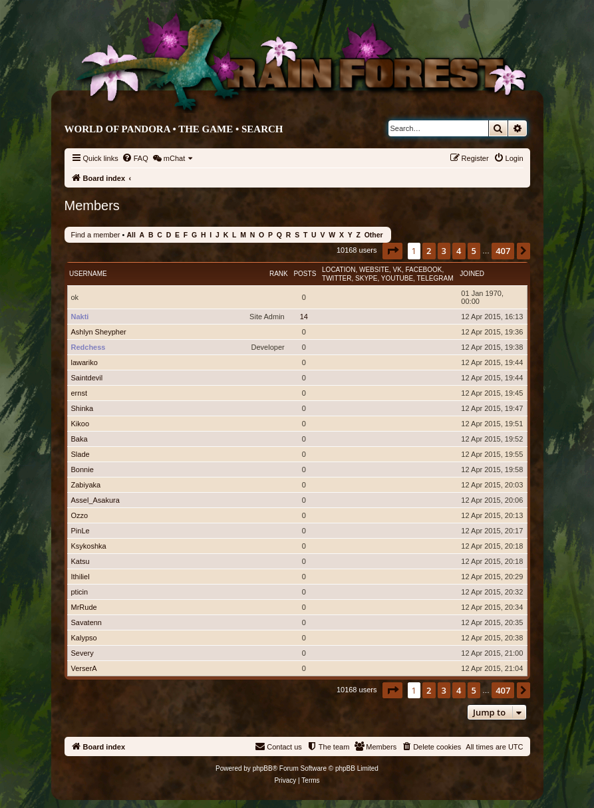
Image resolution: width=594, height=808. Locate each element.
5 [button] (474, 251)
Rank (278, 273)
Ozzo (79, 515)
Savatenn (86, 622)
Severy (82, 653)
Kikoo (80, 424)
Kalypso (84, 638)
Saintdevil (87, 378)
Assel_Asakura (95, 500)
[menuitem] (135, 158)
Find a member (95, 235)
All (130, 235)
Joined (472, 273)
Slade (80, 454)
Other (374, 235)
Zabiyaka (86, 485)
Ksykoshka (88, 546)
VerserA (84, 668)
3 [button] (444, 251)
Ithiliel (80, 577)
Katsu (80, 561)
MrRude (84, 607)
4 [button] (458, 251)
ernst (79, 393)
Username (88, 273)
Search (262, 129)
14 (304, 317)
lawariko (84, 362)
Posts (304, 273)
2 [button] (428, 251)
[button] (392, 251)
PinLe (80, 531)
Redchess (88, 347)
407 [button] (503, 251)
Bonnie (82, 469)
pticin (79, 592)
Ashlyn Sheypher (98, 332)
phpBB (263, 768)
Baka (79, 439)
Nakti (80, 317)
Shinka (82, 408)
